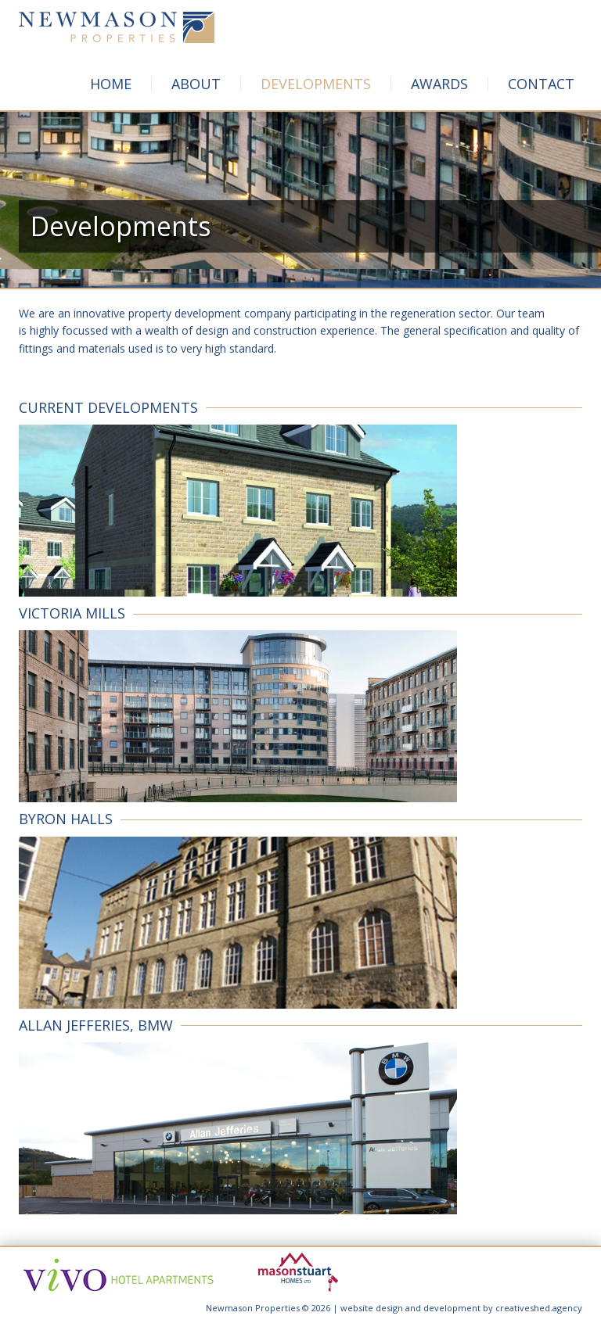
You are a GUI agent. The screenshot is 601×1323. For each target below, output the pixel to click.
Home (110, 84)
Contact (541, 84)
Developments (316, 84)
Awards (439, 84)
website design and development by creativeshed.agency (461, 1308)
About (196, 84)
